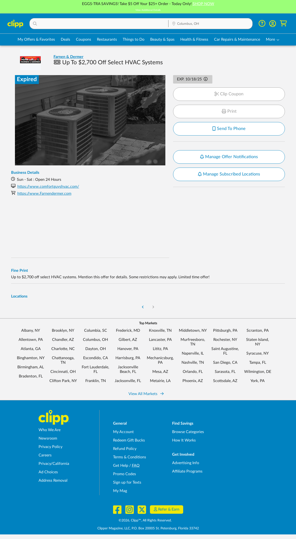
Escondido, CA (95, 358)
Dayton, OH (95, 349)
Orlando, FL (193, 372)
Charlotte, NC (63, 349)
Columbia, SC (95, 330)
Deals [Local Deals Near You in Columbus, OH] (65, 39)
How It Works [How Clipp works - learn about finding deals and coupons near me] (184, 440)
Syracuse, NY (257, 353)
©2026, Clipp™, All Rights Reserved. (145, 520)
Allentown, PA (31, 340)
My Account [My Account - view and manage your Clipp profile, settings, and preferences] (123, 432)
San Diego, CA (225, 362)
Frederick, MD (128, 330)
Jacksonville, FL (128, 381)
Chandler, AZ (63, 340)
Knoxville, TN (160, 330)
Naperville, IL (193, 353)
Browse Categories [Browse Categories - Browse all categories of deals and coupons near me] (188, 432)
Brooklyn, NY (63, 330)
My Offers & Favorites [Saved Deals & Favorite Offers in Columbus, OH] (36, 39)
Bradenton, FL (31, 376)
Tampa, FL (257, 362)
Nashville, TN (193, 362)
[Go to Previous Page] (143, 307)
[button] (98, 23)
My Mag (120, 491)
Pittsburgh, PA (225, 330)
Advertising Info (185, 463)
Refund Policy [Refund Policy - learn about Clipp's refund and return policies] (124, 449)
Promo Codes (124, 474)
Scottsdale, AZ (225, 381)
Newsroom (48, 438)
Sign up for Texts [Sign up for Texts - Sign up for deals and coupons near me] (127, 482)
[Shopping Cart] (283, 23)
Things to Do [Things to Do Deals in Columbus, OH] (133, 39)
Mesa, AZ (160, 372)
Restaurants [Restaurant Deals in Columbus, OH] (107, 39)
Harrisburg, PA (127, 358)
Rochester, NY (225, 340)
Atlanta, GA (31, 349)
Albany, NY (30, 330)
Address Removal (53, 480)
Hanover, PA (127, 349)
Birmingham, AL (30, 367)
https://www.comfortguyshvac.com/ (48, 186)
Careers (45, 455)
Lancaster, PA (160, 340)
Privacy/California (54, 464)
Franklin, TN (95, 381)
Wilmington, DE (257, 372)
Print (229, 111)
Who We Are (50, 430)
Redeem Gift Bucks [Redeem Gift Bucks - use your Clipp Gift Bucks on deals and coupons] (129, 440)
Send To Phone (229, 128)
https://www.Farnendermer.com (44, 193)
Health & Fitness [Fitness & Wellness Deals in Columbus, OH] (194, 39)
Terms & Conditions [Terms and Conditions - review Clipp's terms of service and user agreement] (129, 457)
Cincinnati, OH (63, 372)
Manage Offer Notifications (229, 157)
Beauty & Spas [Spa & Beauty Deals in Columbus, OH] (162, 39)
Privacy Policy (50, 447)
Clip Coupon (229, 94)
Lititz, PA (160, 349)
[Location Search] (210, 24)
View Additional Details (148, 10)
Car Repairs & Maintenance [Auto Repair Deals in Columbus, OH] (237, 39)
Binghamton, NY (31, 358)
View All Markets (146, 394)
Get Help (120, 466)
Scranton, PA (258, 330)
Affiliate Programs (187, 471)
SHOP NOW (203, 4)
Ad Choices (48, 472)
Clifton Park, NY (63, 381)
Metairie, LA (160, 381)
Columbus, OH (95, 340)
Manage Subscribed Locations (229, 174)
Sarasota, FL (225, 372)
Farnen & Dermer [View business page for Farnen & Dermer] (68, 57)
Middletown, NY (193, 330)
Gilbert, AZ (128, 340)
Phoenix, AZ (192, 381)
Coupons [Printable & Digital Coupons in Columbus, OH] (83, 39)
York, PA (257, 381)
